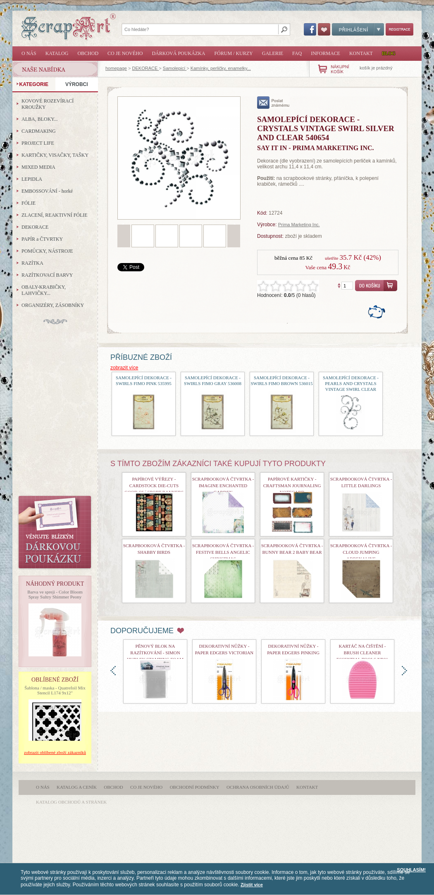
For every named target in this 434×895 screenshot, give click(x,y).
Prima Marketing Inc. (299, 224)
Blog (389, 53)
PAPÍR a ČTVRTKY (42, 239)
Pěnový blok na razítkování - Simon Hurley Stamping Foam (155, 653)
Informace (325, 53)
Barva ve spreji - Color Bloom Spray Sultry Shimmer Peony (55, 594)
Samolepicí (174, 68)
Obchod (87, 53)
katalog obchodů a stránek (71, 801)
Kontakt (361, 53)
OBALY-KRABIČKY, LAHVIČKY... (43, 290)
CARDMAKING (38, 131)
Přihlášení (358, 29)
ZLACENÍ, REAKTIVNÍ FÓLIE (54, 215)
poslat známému (273, 102)
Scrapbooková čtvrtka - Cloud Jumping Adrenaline (361, 552)
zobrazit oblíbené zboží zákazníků (55, 752)
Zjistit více (252, 884)
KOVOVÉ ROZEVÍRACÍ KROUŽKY (47, 104)
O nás (28, 53)
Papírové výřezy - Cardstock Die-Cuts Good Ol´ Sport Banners (154, 485)
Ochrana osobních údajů (258, 787)
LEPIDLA (31, 179)
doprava (404, 670)
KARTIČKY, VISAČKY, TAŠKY (54, 155)
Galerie (272, 53)
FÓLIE (28, 203)
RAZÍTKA (32, 263)
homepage (116, 68)
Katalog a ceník (77, 787)
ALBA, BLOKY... (39, 119)
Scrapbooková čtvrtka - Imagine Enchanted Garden (223, 485)
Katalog (57, 53)
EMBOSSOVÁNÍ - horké (47, 191)
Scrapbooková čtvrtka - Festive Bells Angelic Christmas (223, 552)
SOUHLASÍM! (411, 869)
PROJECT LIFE (37, 143)
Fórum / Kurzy (233, 53)
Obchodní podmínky (194, 787)
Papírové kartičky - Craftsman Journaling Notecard (292, 485)
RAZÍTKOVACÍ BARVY (47, 275)
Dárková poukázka (178, 53)
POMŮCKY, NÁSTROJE (47, 251)
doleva (113, 670)
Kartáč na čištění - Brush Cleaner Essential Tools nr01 (362, 653)
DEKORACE (145, 68)
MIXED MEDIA (38, 167)
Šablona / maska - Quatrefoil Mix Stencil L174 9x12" (55, 690)
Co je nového (125, 53)
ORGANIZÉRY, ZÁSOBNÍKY (52, 305)
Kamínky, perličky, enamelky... (221, 68)
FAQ (297, 53)
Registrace (399, 29)
